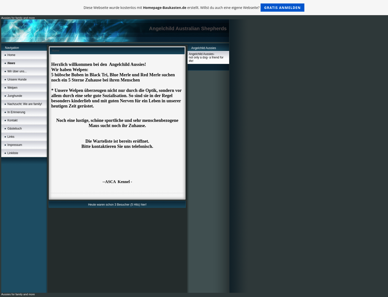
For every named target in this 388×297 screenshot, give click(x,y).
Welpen (12, 87)
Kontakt (12, 120)
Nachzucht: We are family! (24, 104)
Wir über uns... (17, 71)
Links (10, 136)
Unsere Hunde (16, 79)
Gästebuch (14, 128)
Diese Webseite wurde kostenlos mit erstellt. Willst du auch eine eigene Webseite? (194, 7)
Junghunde (14, 96)
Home (11, 55)
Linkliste (12, 153)
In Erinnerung (16, 112)
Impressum (14, 145)
